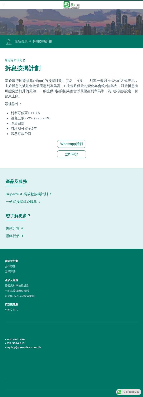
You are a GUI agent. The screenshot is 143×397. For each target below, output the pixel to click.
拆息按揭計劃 (42, 41)
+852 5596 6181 (15, 343)
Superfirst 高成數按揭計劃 (27, 194)
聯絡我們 (13, 236)
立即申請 (72, 154)
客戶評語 (10, 271)
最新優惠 (16, 41)
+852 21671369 (15, 339)
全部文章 (10, 309)
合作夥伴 (10, 266)
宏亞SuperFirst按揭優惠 (20, 295)
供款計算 (13, 228)
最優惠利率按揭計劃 (17, 285)
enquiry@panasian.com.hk (23, 347)
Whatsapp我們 (71, 144)
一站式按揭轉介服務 (22, 202)
